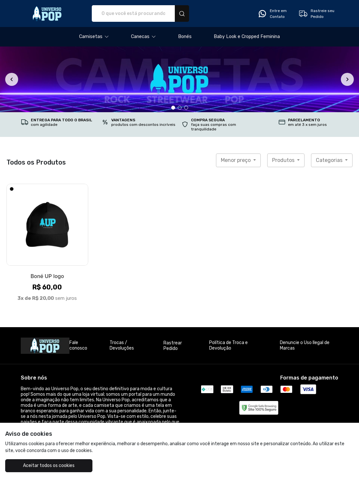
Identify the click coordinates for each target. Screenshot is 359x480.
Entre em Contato (272, 14)
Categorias (330, 160)
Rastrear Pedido (172, 345)
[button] (94, 37)
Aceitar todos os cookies (49, 465)
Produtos (284, 160)
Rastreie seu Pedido (316, 14)
